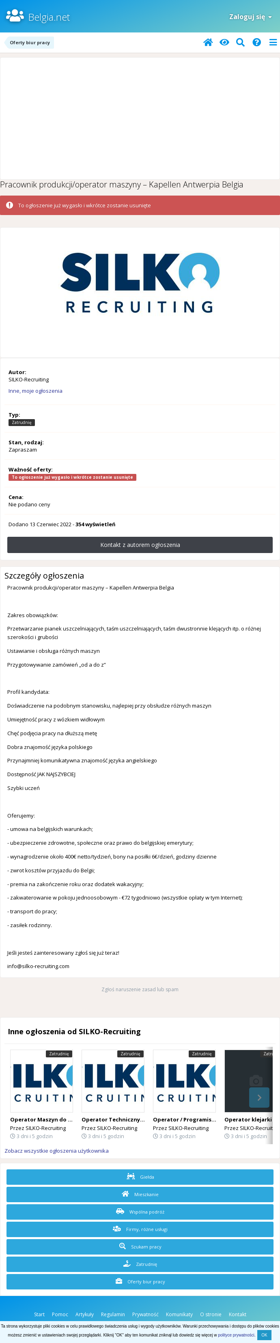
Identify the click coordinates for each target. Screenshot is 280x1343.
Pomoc (60, 1314)
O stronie (211, 1314)
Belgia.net (49, 17)
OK (264, 1335)
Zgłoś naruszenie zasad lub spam (140, 989)
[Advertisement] (140, 118)
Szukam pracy (140, 1246)
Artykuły (84, 1314)
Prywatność (145, 1314)
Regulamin (113, 1314)
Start (39, 1314)
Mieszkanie (140, 1194)
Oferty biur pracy (140, 1281)
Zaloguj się (250, 16)
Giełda (140, 1176)
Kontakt (237, 1314)
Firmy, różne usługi (140, 1229)
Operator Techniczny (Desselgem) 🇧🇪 (132, 1119)
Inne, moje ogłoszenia (35, 390)
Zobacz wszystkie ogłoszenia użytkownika (56, 1150)
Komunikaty (179, 1314)
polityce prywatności (236, 1335)
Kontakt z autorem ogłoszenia (140, 545)
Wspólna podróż (140, 1211)
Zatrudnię (140, 1264)
